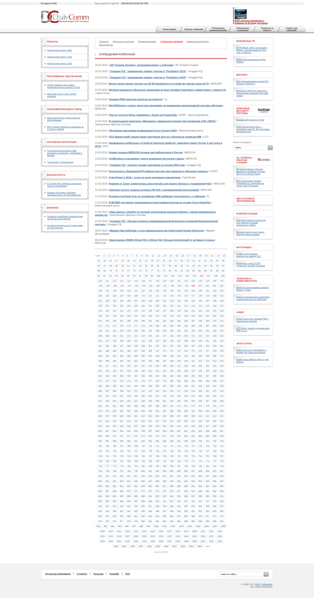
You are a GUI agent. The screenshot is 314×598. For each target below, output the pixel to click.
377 (207, 351)
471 (107, 381)
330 (129, 341)
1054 (115, 546)
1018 (177, 531)
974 (100, 521)
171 (150, 296)
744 (129, 456)
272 (100, 326)
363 (107, 351)
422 (143, 366)
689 (121, 441)
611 (207, 416)
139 (179, 286)
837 (150, 481)
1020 (194, 531)
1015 (152, 531)
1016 (161, 531)
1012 (127, 531)
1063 (191, 546)
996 (127, 526)
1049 (186, 541)
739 (221, 451)
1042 (127, 541)
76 (146, 271)
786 (171, 466)
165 (107, 296)
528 (129, 396)
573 (193, 406)
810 (214, 471)
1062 (182, 546)
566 (143, 406)
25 (105, 261)
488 (100, 386)
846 (214, 481)
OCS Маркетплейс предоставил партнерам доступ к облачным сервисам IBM (155, 136)
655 (136, 431)
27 (116, 261)
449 (207, 371)
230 (186, 311)
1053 (219, 541)
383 (121, 356)
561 (107, 406)
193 (179, 301)
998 (141, 526)
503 (207, 386)
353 (164, 346)
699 (193, 441)
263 (164, 321)
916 (200, 501)
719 (207, 446)
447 (193, 371)
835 (136, 481)
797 (121, 471)
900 (214, 496)
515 (164, 391)
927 (150, 506)
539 (207, 396)
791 (207, 466)
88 (217, 271)
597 (107, 416)
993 (105, 526)
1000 (156, 526)
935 (207, 506)
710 (143, 446)
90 (98, 276)
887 (121, 496)
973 (221, 516)
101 (165, 276)
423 (150, 366)
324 (214, 336)
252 (214, 316)
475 (136, 381)
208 (157, 306)
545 (121, 401)
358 (200, 346)
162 (214, 291)
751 (179, 456)
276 (129, 326)
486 (214, 381)
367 (136, 351)
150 (129, 291)
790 (200, 466)
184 (114, 301)
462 (171, 376)
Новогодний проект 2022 (59, 50)
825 (193, 476)
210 (171, 306)
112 (114, 281)
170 (143, 296)
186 (129, 301)
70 (110, 271)
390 (171, 356)
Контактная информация (57, 574)
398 (100, 361)
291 (107, 331)
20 (206, 256)
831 (107, 481)
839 (164, 481)
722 (100, 451)
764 (143, 461)
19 (200, 256)
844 (200, 481)
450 (214, 371)
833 (121, 481)
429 (193, 366)
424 (157, 366)
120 (171, 281)
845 (207, 481)
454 (114, 376)
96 (134, 276)
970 (200, 516)
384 (129, 356)
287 (207, 326)
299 (164, 331)
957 (107, 516)
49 (116, 266)
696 (171, 441)
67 (223, 266)
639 (150, 426)
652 (114, 431)
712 (157, 446)
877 (179, 491)
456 (129, 376)
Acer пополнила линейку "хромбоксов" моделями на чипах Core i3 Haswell (250, 183)
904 (114, 501)
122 (186, 281)
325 (221, 336)
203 (121, 306)
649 (221, 426)
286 (200, 326)
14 (170, 256)
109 (222, 276)
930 (171, 506)
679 (179, 436)
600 (129, 416)
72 (122, 271)
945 (150, 511)
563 (121, 406)
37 (176, 261)
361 (221, 346)
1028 (135, 536)
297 (150, 331)
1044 (144, 541)
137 (165, 286)
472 (114, 381)
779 (121, 466)
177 (193, 296)
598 (114, 416)
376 (200, 351)
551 (164, 401)
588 (171, 411)
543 (107, 401)
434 (100, 371)
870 (129, 491)
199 (221, 301)
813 (107, 476)
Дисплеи (241, 75)
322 (200, 336)
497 (164, 386)
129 (108, 286)
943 (136, 511)
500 (186, 386)
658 (157, 431)
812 (100, 476)
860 (186, 486)
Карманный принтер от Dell (250, 120)
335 (164, 341)
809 (207, 471)
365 (121, 351)
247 (179, 316)
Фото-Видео (244, 247)
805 (179, 471)
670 (114, 436)
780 (129, 466)
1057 (140, 546)
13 (165, 256)
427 (179, 366)
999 (148, 526)
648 (214, 426)
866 (100, 491)
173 (164, 296)
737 (207, 451)
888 (129, 496)
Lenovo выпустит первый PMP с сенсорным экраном (252, 320)
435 (107, 371)
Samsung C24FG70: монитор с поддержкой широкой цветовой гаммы (252, 93)
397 (221, 356)
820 (157, 476)
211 (179, 306)
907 (136, 501)
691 (136, 441)
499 (179, 386)
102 (173, 276)
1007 (214, 526)
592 (200, 411)
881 (207, 491)
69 (105, 271)
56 (158, 266)
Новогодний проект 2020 (59, 63)
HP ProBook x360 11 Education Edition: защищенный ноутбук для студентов (251, 50)
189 (150, 301)
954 (214, 511)
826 (200, 476)
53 (140, 266)
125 (207, 281)
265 (179, 321)
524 (100, 396)
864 (214, 486)
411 (193, 361)
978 (129, 521)
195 (193, 301)
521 (207, 391)
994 (112, 526)
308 (100, 336)
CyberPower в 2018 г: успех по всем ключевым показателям (144, 177)
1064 (199, 546)
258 (129, 321)
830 (100, 481)
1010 (110, 531)
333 (150, 341)
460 (157, 376)
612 (214, 416)
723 (107, 451)
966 (171, 516)
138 (172, 286)
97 (140, 276)
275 (121, 326)
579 (107, 411)
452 (100, 376)
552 (171, 401)
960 (129, 516)
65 (211, 266)
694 (157, 441)
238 (114, 316)
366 (129, 351)
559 (221, 401)
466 (200, 376)
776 (100, 466)
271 (221, 321)
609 (193, 416)
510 (129, 391)
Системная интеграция (61, 142)
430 (200, 366)
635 (121, 426)
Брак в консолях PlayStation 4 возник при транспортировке (251, 351)
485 (207, 381)
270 (214, 321)
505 (221, 386)
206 (143, 306)
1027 (127, 536)
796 (114, 471)
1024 (102, 536)
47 (105, 266)
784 (157, 466)
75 (140, 271)
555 (193, 401)
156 (171, 291)
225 (150, 311)
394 (200, 356)
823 (179, 476)
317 (164, 336)
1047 (169, 541)
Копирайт (114, 574)
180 (214, 296)
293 (121, 331)
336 (171, 341)
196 (200, 301)
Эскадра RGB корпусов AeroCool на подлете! (136, 99)
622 (157, 421)
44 (217, 261)
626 (186, 421)
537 (193, 396)
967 (179, 516)
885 (107, 496)
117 (150, 281)
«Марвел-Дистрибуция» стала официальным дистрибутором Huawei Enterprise (156, 230)
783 (150, 466)
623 (164, 421)
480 (171, 381)
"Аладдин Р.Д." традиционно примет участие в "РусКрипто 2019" (147, 71)
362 (100, 351)
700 (200, 441)
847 (221, 481)
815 (121, 476)
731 (164, 451)
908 (143, 501)
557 (207, 401)
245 (164, 316)
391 (179, 356)
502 (200, 386)
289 (221, 326)
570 (171, 406)
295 (136, 331)
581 (121, 411)
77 (152, 271)
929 (164, 506)
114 (129, 281)
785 (164, 466)
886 (114, 496)
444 (171, 371)
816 (129, 476)
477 (150, 381)
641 (164, 426)
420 (129, 366)
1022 (211, 531)
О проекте (82, 574)
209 (164, 306)
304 (200, 331)
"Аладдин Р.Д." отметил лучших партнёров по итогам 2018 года (147, 165)
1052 (211, 541)
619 (136, 421)
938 (100, 511)
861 (193, 486)
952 (200, 511)
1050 (194, 541)
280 (157, 326)
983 (164, 521)
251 (207, 316)
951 (193, 511)
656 (143, 431)
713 (164, 446)
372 (171, 351)
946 (157, 511)
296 (143, 331)
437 (121, 371)
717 (193, 446)
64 (205, 266)
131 (122, 286)
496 (157, 386)
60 (181, 266)
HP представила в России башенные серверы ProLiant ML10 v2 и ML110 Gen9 (250, 171)
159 (193, 291)
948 (171, 511)
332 (143, 341)
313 (136, 336)
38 (181, 261)
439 (136, 371)
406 (157, 361)
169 (136, 296)
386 (143, 356)
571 (179, 406)
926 (143, 506)
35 (164, 261)
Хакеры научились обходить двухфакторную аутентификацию (64, 193)
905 (121, 501)
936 (214, 506)
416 (100, 366)
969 (193, 516)
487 (221, 381)
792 (214, 466)
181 (221, 296)
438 (129, 371)
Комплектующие (247, 213)
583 (136, 411)
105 (194, 276)
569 (164, 406)
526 (114, 396)
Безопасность (56, 175)
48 (110, 266)
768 (171, 461)
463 (179, 376)
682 (200, 436)
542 (100, 401)
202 (114, 306)
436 (114, 371)
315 (150, 336)
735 (193, 451)
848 (100, 486)
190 (157, 301)
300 (171, 331)
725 (121, 451)
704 (100, 446)
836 (143, 481)
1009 (102, 531)
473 (121, 381)
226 (157, 311)
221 (121, 311)
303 (193, 331)
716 (186, 446)
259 (136, 321)
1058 (149, 546)
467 (207, 376)
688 (114, 441)
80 (170, 271)
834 (129, 481)
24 (99, 261)
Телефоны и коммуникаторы (246, 279)
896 (186, 496)
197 (207, 301)
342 (214, 341)
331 (136, 341)
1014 (144, 531)
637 (136, 426)
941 (121, 511)
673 (136, 436)
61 (187, 266)
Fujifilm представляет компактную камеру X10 (248, 255)
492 (129, 386)
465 (193, 376)
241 (136, 316)
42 (205, 261)
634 (114, 426)
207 (150, 306)
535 (179, 396)
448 (200, 371)
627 (193, 421)
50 (122, 266)
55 (152, 266)
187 (136, 301)
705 (107, 446)
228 (171, 311)
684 (214, 436)
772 (200, 461)
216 (214, 306)
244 (157, 316)
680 (186, 436)
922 (114, 506)
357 (193, 346)
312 (129, 336)
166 (114, 296)
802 (157, 471)
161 (207, 291)
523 (221, 391)
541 (221, 396)
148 (114, 291)
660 (171, 431)
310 (114, 336)
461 (164, 376)
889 (136, 496)
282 (171, 326)
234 (214, 311)
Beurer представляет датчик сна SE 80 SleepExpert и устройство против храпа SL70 (159, 83)
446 (186, 371)
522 (214, 391)
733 (179, 451)
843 (193, 481)
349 (136, 346)
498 (171, 386)
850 (114, 486)
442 (157, 371)
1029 (144, 536)
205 (136, 306)
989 (207, 521)
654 (129, 431)
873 (150, 491)
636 (129, 426)
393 (193, 356)
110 (100, 281)
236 (100, 316)
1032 (169, 536)
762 (129, 461)
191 (164, 301)
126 (214, 281)
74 (134, 271)
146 (100, 291)
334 (157, 341)
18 (194, 256)
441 (150, 371)
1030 (152, 536)
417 (107, 366)
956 (100, 516)
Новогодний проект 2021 (59, 57)
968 (186, 516)
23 (224, 256)
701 (207, 441)
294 (129, 331)
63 (199, 266)
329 (121, 341)
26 (110, 261)
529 (136, 396)
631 (221, 421)
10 (147, 256)
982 (157, 521)
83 (187, 271)
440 (143, 371)
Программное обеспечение (64, 76)
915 (193, 501)
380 (100, 356)
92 (110, 276)
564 (129, 406)
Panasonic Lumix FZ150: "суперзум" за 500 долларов (250, 264)
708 (129, 446)
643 (179, 426)
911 (164, 501)
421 (136, 366)
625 (179, 421)
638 (143, 426)
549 (150, 401)
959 (121, 516)
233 (207, 311)
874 (157, 491)
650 (100, 431)
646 (200, 426)
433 (221, 366)
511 (136, 391)
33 (152, 261)
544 (114, 401)
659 (164, 431)
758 (100, 461)
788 (186, 466)
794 (100, 471)
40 (193, 261)
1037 (211, 536)
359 (207, 346)
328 (114, 341)
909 (150, 501)
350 (143, 346)
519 (193, 391)
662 (186, 431)
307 (221, 331)
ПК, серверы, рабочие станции (244, 160)
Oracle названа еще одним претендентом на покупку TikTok (63, 86)
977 (121, 521)
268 (200, 321)
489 (107, 386)
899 (207, 496)
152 (143, 291)
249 (193, 316)
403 (136, 361)
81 (176, 271)
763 (136, 461)
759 (107, 461)
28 (122, 261)
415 (221, 361)
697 (179, 441)
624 (171, 421)
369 (150, 351)
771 (193, 461)
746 (143, 456)
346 (114, 346)
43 (211, 261)
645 (193, 426)
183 (107, 301)
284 (186, 326)
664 (200, 431)
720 (214, 446)
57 (164, 266)
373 (179, 351)
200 (100, 306)
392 (186, 356)
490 (114, 386)
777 (107, 466)
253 (221, 316)
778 (114, 466)
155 (164, 291)
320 (186, 336)
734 (186, 451)
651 (107, 431)
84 (193, 271)
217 (221, 306)
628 (200, 421)
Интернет (53, 208)
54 (146, 266)
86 (205, 271)
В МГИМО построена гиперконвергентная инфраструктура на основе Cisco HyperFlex (160, 202)
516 (171, 391)
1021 (202, 531)
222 (129, 311)
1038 (219, 536)
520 (200, 391)
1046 (161, 541)
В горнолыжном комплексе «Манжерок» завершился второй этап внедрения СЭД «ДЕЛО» (162, 121)
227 (164, 311)
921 (107, 506)
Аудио (240, 312)
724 (114, 451)
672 (129, 436)
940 (114, 511)
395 (207, 356)
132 (129, 286)
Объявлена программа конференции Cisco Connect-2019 (143, 130)
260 (143, 321)
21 (212, 256)
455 (121, 376)
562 (114, 406)
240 (129, 316)
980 (143, 521)
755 (207, 456)
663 (193, 431)
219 (107, 311)
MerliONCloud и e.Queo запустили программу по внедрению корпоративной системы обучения (165, 105)
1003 (181, 526)
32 (146, 261)
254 (100, 321)
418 (114, 366)
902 (100, 501)
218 (100, 311)
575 (207, 406)
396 (214, 356)
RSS (127, 574)
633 (107, 426)
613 (221, 416)
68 (99, 271)
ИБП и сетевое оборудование (245, 199)
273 (107, 326)
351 (150, 346)
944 (143, 511)
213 (193, 306)
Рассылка (98, 574)
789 (193, 466)
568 (157, 406)
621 (150, 421)
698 (186, 441)
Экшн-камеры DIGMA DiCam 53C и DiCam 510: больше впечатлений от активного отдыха (161, 240)
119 (164, 281)
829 (221, 476)
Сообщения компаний (117, 54)
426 (171, 366)
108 (215, 276)
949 (179, 511)
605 (164, 416)
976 (114, 521)
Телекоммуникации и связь (64, 109)
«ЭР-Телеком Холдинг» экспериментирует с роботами (141, 65)
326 (100, 341)
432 (214, 366)
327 (107, 341)
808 (200, 471)
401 (121, 361)
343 (221, 341)
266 (186, 321)
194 (186, 301)
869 (121, 491)
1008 (223, 526)
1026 (119, 536)
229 (179, 311)
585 (150, 411)
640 (157, 426)
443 (164, 371)
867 (107, 491)
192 (171, 301)
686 (100, 441)
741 (107, 456)
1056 (132, 546)
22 (218, 256)
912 (171, 501)
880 (200, 491)
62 (193, 266)
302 (186, 331)
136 (158, 286)
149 (121, 291)
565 (136, 406)
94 (122, 276)
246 (171, 316)
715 (179, 446)
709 (136, 446)
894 (171, 496)
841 (179, 481)
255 (107, 321)
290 (100, 331)
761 (121, 461)
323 (207, 336)
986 (186, 521)
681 (193, 436)
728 (143, 451)
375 (193, 351)
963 (150, 516)
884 (100, 496)
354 (171, 346)
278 (143, 326)
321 (193, 336)
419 (121, 366)
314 (143, 336)
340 (200, 341)
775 (221, 461)
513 (150, 391)
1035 (194, 536)
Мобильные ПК (245, 41)
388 (157, 356)
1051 (202, 541)
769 (179, 461)
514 (157, 391)
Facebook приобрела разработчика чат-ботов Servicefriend (65, 217)
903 (107, 501)
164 (100, 296)
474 (129, 381)
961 (136, 516)
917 (207, 501)
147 (107, 291)
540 (214, 396)
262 (157, 321)
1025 (110, 536)
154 (157, 291)
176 (186, 296)
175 (179, 296)
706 (114, 446)
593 (207, 411)
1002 (172, 526)
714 (171, 446)
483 (193, 381)
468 (214, 376)
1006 (206, 526)
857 (164, 486)
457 (136, 376)
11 (153, 256)
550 (157, 401)
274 (114, 326)
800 (143, 471)
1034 (186, 536)
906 (129, 501)
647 (207, 426)
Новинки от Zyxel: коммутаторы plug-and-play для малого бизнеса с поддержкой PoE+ (160, 183)
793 (221, 466)
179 (207, 296)
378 (214, 351)
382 (114, 356)
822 (171, 476)
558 (214, 401)
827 (207, 476)
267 (193, 321)
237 (107, 316)
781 (136, 466)
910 (157, 501)
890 (143, 496)
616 (114, 421)
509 (121, 391)
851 (121, 486)
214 (200, 306)
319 (179, 336)
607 (179, 416)
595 (221, 411)
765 (150, 461)
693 (150, 441)
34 (158, 261)
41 (199, 261)
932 (186, 506)
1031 (161, 536)
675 (150, 436)
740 (100, 456)
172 (157, 296)
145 (221, 286)
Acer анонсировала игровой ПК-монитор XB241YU (252, 82)
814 (114, 476)
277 (136, 326)
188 (143, 301)
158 (186, 291)
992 (98, 526)
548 (143, 401)
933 (193, 506)
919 (221, 501)
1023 (219, 531)
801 (150, 471)
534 (171, 396)
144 (214, 286)
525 (107, 396)
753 (193, 456)
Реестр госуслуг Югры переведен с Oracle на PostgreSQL (143, 115)
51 (128, 266)
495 (150, 386)
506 (100, 391)
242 (143, 316)
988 (200, 521)
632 (100, 426)
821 (164, 476)
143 (207, 286)
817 (136, 476)
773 (207, 461)
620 (143, 421)
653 (121, 431)
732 (171, 451)
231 (193, 311)
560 (100, 406)
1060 (166, 546)
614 (100, 421)
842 (186, 481)
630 (214, 421)
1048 (177, 541)
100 (158, 276)
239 (121, 316)
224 (143, 311)
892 (157, 496)
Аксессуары (244, 343)
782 (143, 466)
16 (182, 256)
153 (150, 291)
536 (186, 396)
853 (136, 486)
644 (186, 426)
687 (107, 441)
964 (157, 516)
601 (136, 416)
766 (157, 461)
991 (221, 521)
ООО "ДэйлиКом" (264, 584)
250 (200, 316)
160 (200, 291)
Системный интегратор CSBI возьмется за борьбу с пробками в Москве (64, 153)
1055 (124, 546)
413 (207, 361)
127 (221, 281)
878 (186, 491)
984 (171, 521)
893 (164, 496)
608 (186, 416)
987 (193, 521)
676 (157, 436)
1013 (135, 531)
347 (121, 346)
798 (129, 471)
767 (164, 461)
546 (129, 401)
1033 (177, 536)
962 (143, 516)
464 (186, 376)
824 (186, 476)
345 (107, 346)
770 (186, 461)
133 (136, 286)
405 (150, 361)
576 (214, 406)
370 (157, 351)
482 (186, 381)
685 (221, 436)
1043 (135, 541)
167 (121, 296)
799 (136, 471)
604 (157, 416)
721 (221, 446)
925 (136, 506)
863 (207, 486)
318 (171, 336)
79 (164, 271)
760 (114, 461)
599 (121, 416)
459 (150, 376)
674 (143, 436)
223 (136, 311)
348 (129, 346)
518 (186, 391)
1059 (157, 546)
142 (200, 286)
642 (171, 426)
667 (221, 431)
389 (164, 356)
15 (176, 256)
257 (121, 321)
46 (99, 266)
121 (179, 281)
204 (129, 306)
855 (150, 486)
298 (157, 331)
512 (143, 391)
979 (136, 521)
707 (121, 446)
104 (187, 276)
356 (186, 346)
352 (157, 346)
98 (146, 276)
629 (207, 421)
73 (128, 271)
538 (200, 396)
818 (143, 476)
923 (121, 506)
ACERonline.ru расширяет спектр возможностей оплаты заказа (146, 158)
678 (171, 436)
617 (121, 421)
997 (134, 526)
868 (114, 491)
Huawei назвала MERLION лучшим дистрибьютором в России (145, 152)
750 (171, 456)
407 (164, 361)
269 (207, 321)
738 (214, 451)
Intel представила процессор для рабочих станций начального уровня (251, 222)
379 (221, 351)
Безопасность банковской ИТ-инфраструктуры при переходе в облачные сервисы (158, 171)
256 (114, 321)
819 (150, 476)
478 (157, 381)
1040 (110, 541)
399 (107, 361)
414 (214, 361)
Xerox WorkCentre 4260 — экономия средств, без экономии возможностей (253, 129)
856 (157, 486)
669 (107, 436)
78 (158, 271)
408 (171, 361)
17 (188, 256)
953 (207, 511)
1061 (174, 546)
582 (129, 411)
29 (128, 261)
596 (100, 416)
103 (180, 276)
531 (150, 396)
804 (171, 471)
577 (221, 406)
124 (200, 281)
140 (186, 286)
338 (186, 341)
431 (207, 366)
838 (157, 481)
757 (221, 456)
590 (186, 411)
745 (136, 456)
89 (223, 271)
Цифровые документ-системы (243, 110)
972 (214, 516)
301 (179, 331)
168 (129, 296)
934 (200, 506)
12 (159, 256)
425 (164, 366)
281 (164, 326)
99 (152, 276)
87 (211, 271)
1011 (119, 531)
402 (129, 361)
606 (171, 416)
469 (221, 376)
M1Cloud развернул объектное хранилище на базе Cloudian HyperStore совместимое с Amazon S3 (167, 90)
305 (207, 331)
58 (170, 266)
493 (136, 386)
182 (100, 301)
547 (136, 401)
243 (150, 316)
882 (214, 491)
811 (221, 471)
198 (214, 301)
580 (114, 411)
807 (193, 471)
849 (107, 486)
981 (150, 521)
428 (186, 366)
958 (114, 516)
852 (129, 486)
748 (157, 456)
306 (214, 331)
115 (136, 281)
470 (100, 381)
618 (129, 421)
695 (164, 441)
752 (186, 456)
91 (104, 276)
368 (143, 351)
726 (129, 451)
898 (200, 496)
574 (200, 406)
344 (100, 346)
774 (214, 461)
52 (134, 266)
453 (107, 376)
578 (100, 411)
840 (171, 481)
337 (179, 341)
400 (114, 361)
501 (193, 386)
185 (121, 301)
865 (221, 486)
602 (143, 416)
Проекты (52, 41)
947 (164, 511)
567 (150, 406)
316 (157, 336)
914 (186, 501)
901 (221, 496)
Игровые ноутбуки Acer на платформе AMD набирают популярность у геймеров (157, 196)
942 (129, 511)
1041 (119, 541)
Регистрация (169, 29)
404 (143, 361)
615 (107, 421)
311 (121, 336)
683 (207, 436)
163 (221, 291)
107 (208, 276)
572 (186, 406)
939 (107, 511)
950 (186, 511)
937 (221, 506)
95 (128, 276)
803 (164, 471)
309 (107, 336)
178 (200, 296)
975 (107, 521)
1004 (189, 526)
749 (164, 456)
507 (107, 391)
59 (176, 266)
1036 (202, 536)
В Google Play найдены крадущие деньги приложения (64, 184)
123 (193, 281)
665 (207, 431)
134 (143, 286)
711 (150, 446)
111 (107, 281)
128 (100, 286)
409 (179, 361)
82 (181, 271)
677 (164, 436)
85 (199, 271)
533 (164, 396)
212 (186, 306)
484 (200, 381)
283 (179, 326)
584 (143, 411)
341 (207, 341)
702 (214, 441)
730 (157, 451)
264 (171, 321)
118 (157, 281)
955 (221, 511)
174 (171, 296)
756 (214, 456)
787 (179, 466)
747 (150, 456)
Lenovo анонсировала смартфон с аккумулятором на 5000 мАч (253, 298)
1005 (197, 526)
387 (150, 356)
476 (143, 381)
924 (129, 506)
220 (114, 311)
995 (120, 526)
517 (179, 391)
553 (179, 401)
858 (171, 486)
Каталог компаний (194, 29)
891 (150, 496)
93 (116, 276)
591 (193, 411)
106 (201, 276)
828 (214, 476)
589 (179, 411)
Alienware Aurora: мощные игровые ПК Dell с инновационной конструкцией (154, 190)
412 (200, 361)
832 (114, 481)
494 (143, 386)
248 (186, 316)
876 (171, 491)
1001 (164, 526)
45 (223, 261)
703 (221, 441)
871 (136, 491)
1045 (152, 541)
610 (200, 416)
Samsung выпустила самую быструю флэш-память (250, 233)
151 (136, 291)
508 (114, 391)
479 (164, 381)
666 (214, 431)
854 (143, 486)
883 (221, 491)
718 (200, 446)
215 (207, 306)
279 (150, 326)
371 (164, 351)
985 (179, 521)
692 (143, 441)
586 (157, 411)
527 (121, 396)
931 (179, 506)
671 (121, 436)
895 (179, 496)
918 (214, 501)
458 (143, 376)
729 (150, 451)
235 (221, 311)
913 (179, 501)
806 (186, 471)
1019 (186, 531)
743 (121, 456)
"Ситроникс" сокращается (60, 162)
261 (150, 321)
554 (186, 401)
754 (200, 456)
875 (164, 491)
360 (214, 346)
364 (114, 351)
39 (187, 261)
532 (157, 396)
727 (136, 451)
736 (200, 451)
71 (116, 271)
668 (100, 436)
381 (107, 356)
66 (217, 266)
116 (143, 281)
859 (179, 486)
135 (150, 286)
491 (121, 386)
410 (186, 361)
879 (193, 491)
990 (214, 521)
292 (114, 331)
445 (179, 371)
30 (134, 261)
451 (221, 371)
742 (114, 456)
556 (200, 401)
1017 (169, 531)
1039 (102, 541)
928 (157, 506)
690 (129, 441)
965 (164, 516)
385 (136, 356)
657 (150, 431)
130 (115, 286)
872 (143, 491)
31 (140, 261)
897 (193, 496)
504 (214, 386)
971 (207, 516)
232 (200, 311)
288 (214, 326)
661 (179, 431)
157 (179, 291)
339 (193, 341)
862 (200, 486)
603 (150, 416)
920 (100, 506)
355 (179, 346)
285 (193, 326)
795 (107, 471)
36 (170, 261)
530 (143, 396)
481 (179, 381)
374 (186, 351)
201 (107, 306)
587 (164, 411)
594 (214, 411)
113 (121, 281)
